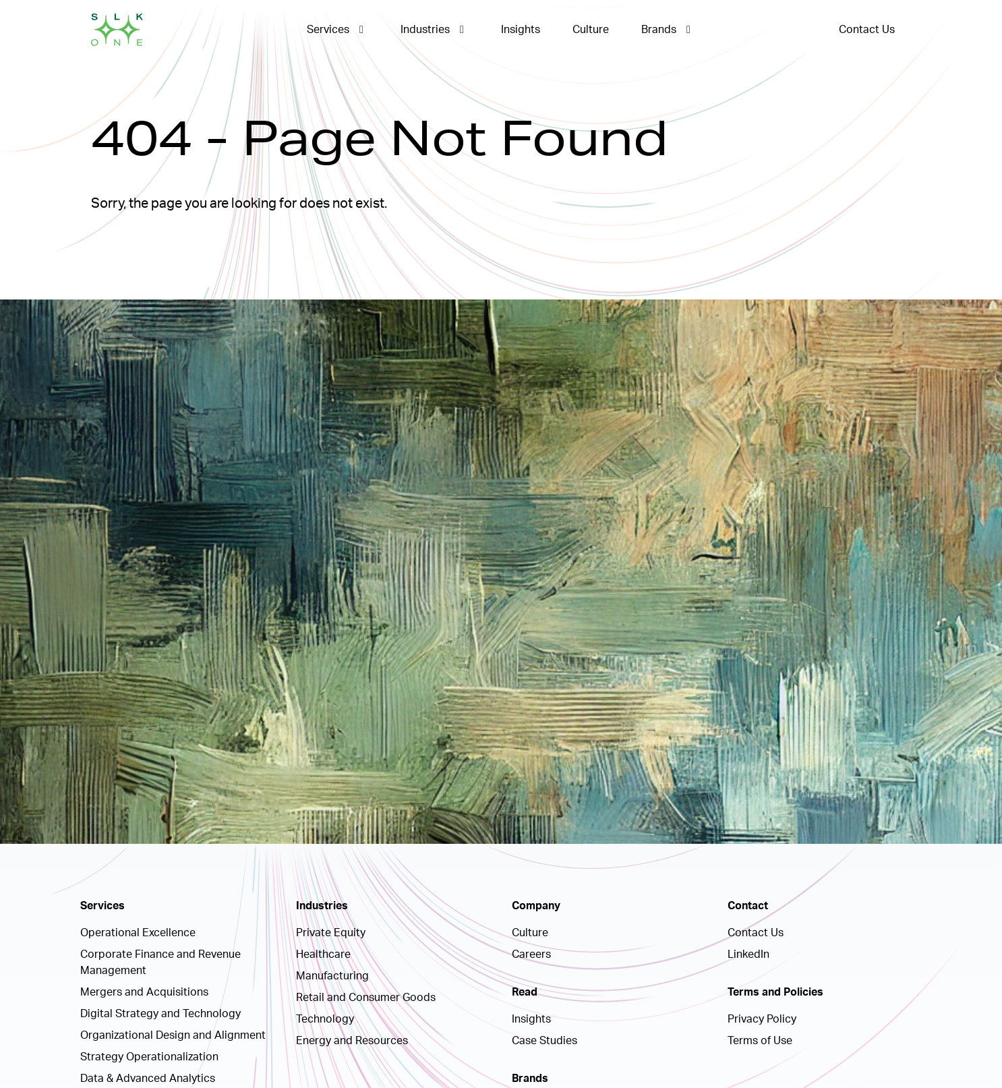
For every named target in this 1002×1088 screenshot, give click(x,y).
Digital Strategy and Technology (160, 1013)
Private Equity (330, 932)
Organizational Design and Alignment (173, 1035)
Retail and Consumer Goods (366, 997)
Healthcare (323, 954)
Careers (531, 954)
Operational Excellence (138, 932)
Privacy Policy (762, 1019)
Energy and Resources (352, 1040)
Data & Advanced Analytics (147, 1078)
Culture (590, 29)
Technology (325, 1019)
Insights (520, 29)
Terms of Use (760, 1040)
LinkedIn (748, 954)
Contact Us (867, 29)
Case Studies (544, 1040)
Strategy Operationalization (149, 1057)
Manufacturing (332, 976)
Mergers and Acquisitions (144, 992)
